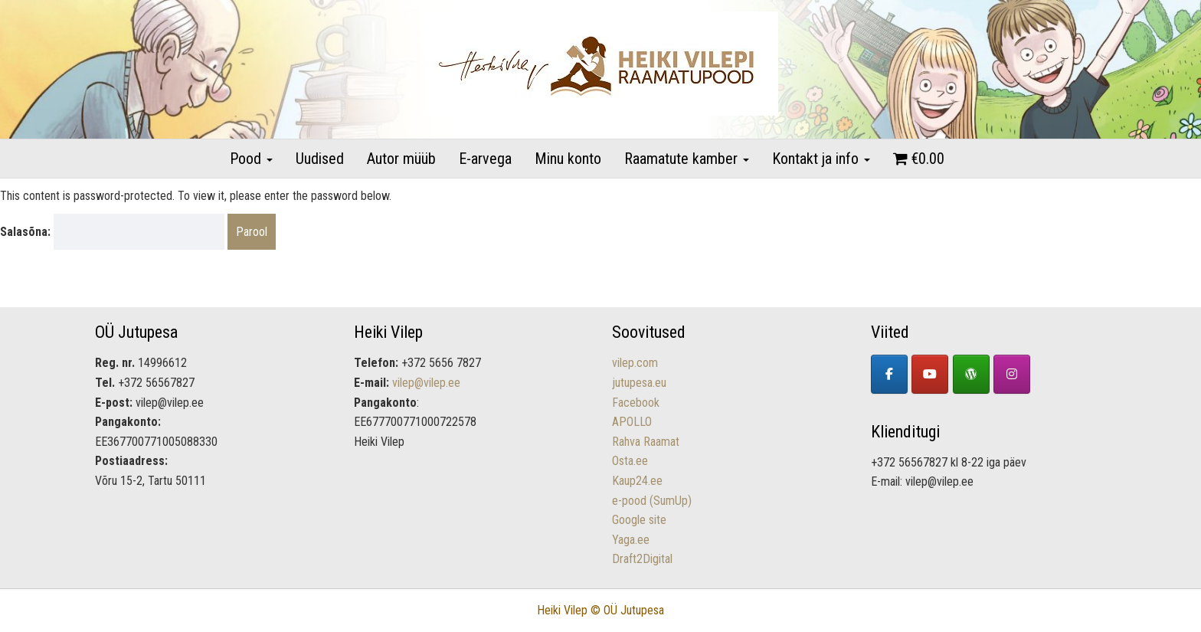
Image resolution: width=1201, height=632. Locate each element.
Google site (639, 519)
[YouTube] (929, 374)
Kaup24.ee (637, 480)
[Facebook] (889, 374)
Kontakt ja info (821, 158)
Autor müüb (401, 158)
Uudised (320, 158)
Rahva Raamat (645, 441)
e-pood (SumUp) (652, 500)
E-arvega (485, 158)
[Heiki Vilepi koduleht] (971, 374)
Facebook (635, 402)
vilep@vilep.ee (426, 382)
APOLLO (632, 421)
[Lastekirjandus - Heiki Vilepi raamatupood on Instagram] (1011, 374)
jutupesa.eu (639, 382)
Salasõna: (112, 232)
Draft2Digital (642, 559)
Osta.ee (630, 461)
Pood (251, 158)
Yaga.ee (631, 539)
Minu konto (568, 158)
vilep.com (635, 362)
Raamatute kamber (686, 158)
